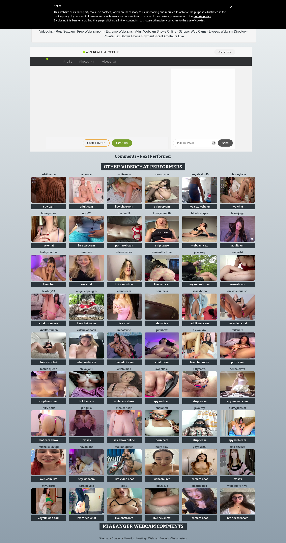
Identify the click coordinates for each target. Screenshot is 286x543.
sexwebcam (237, 284)
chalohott (162, 408)
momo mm (162, 174)
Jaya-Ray (199, 408)
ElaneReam (124, 291)
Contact (116, 538)
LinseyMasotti (162, 213)
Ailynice (86, 174)
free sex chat (48, 362)
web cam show (124, 401)
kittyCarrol (199, 369)
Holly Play (162, 446)
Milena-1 (237, 330)
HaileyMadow (48, 252)
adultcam (237, 245)
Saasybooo (199, 291)
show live (162, 323)
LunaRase (86, 252)
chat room (162, 362)
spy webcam (162, 401)
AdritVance (49, 174)
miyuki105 (48, 485)
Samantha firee (162, 252)
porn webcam (124, 245)
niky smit (49, 408)
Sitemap (104, 538)
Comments (125, 156)
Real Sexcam (65, 31)
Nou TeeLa (162, 291)
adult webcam (199, 323)
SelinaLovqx (237, 369)
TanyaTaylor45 (200, 174)
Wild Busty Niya (237, 485)
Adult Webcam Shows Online (155, 31)
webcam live (162, 479)
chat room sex (48, 323)
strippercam (162, 206)
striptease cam (48, 401)
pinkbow (162, 330)
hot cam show (124, 284)
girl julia (86, 408)
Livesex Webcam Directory (228, 31)
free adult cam (124, 362)
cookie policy (202, 16)
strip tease (162, 245)
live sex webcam (200, 206)
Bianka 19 (124, 213)
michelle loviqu (49, 446)
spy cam (48, 206)
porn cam (237, 362)
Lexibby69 (48, 291)
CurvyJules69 (237, 408)
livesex (86, 440)
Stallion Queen (124, 446)
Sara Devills (86, 485)
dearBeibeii (199, 485)
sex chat (86, 284)
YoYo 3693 (199, 446)
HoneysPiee (48, 213)
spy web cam (237, 440)
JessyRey (199, 252)
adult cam (86, 206)
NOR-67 (86, 213)
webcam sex (199, 245)
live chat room (86, 323)
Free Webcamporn (90, 31)
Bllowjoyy (237, 213)
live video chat (237, 323)
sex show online (124, 440)
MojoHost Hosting (135, 538)
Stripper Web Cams (192, 31)
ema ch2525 (237, 446)
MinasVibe (124, 330)
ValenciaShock (86, 330)
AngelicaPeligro (86, 291)
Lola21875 (162, 485)
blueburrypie (199, 213)
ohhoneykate (237, 174)
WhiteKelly (124, 174)
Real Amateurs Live (170, 36)
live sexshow (161, 518)
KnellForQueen (49, 330)
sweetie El (161, 369)
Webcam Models (158, 538)
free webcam (86, 245)
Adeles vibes (124, 252)
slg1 (124, 485)
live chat (124, 323)
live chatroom (124, 206)
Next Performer (155, 156)
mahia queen (48, 369)
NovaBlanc (86, 446)
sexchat (48, 245)
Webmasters (179, 538)
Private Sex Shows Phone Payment (129, 36)
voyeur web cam (200, 284)
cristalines (124, 369)
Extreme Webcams (119, 31)
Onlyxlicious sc (237, 291)
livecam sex (162, 284)
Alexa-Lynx (199, 330)
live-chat (237, 206)
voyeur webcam (237, 401)
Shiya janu (86, 369)
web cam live (48, 479)
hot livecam (86, 401)
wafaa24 (237, 252)
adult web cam (86, 362)
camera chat (199, 479)
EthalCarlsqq (124, 408)
